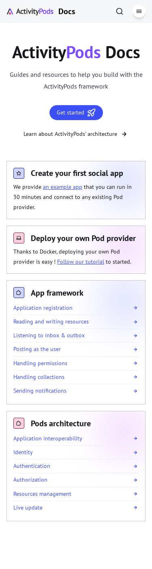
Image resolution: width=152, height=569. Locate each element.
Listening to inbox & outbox (49, 335)
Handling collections (38, 377)
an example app (62, 186)
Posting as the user (37, 349)
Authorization (30, 479)
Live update (28, 507)
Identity (23, 452)
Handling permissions (40, 363)
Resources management (42, 493)
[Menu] (139, 11)
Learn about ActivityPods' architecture (76, 134)
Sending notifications (39, 390)
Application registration (43, 307)
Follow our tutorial (80, 261)
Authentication (31, 466)
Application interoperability (47, 438)
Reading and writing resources (51, 321)
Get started (76, 112)
